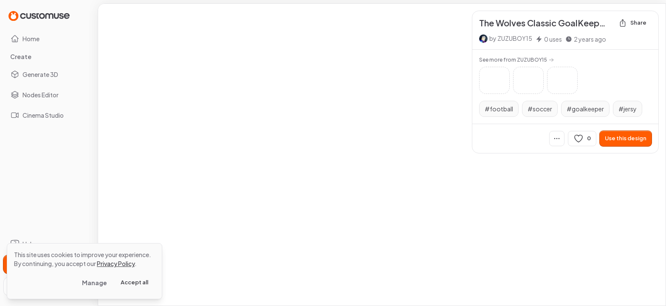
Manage (94, 282)
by (510, 38)
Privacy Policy (116, 263)
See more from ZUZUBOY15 (516, 60)
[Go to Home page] (39, 15)
